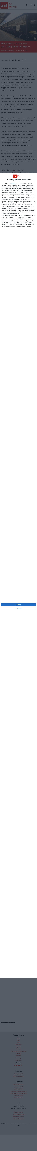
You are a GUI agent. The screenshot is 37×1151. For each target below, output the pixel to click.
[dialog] (18, 575)
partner (13, 183)
